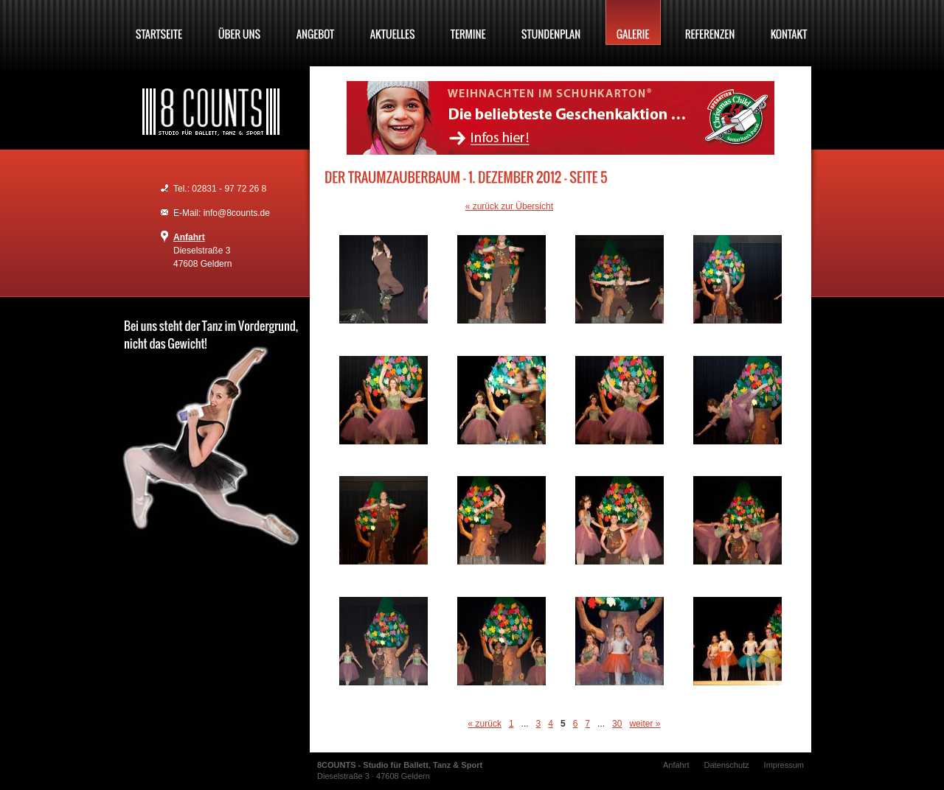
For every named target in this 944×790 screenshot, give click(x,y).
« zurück (485, 724)
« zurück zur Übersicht (509, 206)
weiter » (644, 724)
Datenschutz (726, 765)
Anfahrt (189, 237)
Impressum (784, 765)
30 (617, 724)
